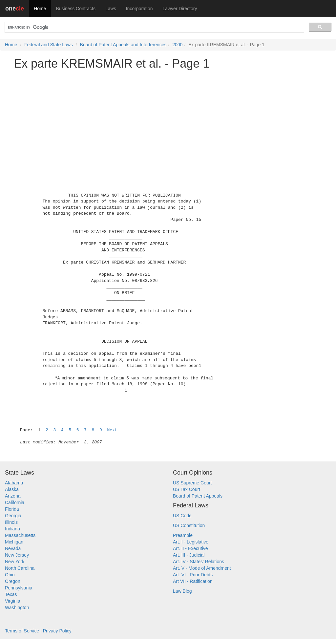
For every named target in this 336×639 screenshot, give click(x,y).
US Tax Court (186, 489)
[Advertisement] (168, 120)
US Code (182, 515)
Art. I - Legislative (190, 541)
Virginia (12, 601)
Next (112, 430)
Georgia (13, 515)
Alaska (12, 489)
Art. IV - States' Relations (198, 561)
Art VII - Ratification (193, 581)
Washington (17, 607)
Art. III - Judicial (188, 555)
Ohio (10, 574)
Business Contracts (75, 8)
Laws (110, 8)
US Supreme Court (192, 482)
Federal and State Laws (48, 44)
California (14, 502)
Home (40, 8)
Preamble (183, 535)
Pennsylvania (18, 587)
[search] (154, 27)
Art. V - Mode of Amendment (202, 568)
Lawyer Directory (179, 8)
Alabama (14, 482)
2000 (177, 44)
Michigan (14, 541)
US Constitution (189, 525)
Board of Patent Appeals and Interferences (123, 44)
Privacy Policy (57, 630)
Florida (12, 509)
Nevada (13, 548)
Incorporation (139, 8)
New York (14, 561)
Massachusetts (20, 535)
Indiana (12, 528)
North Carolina (19, 568)
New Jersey (17, 555)
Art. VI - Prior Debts (193, 574)
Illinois (11, 522)
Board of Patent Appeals (197, 496)
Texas (11, 594)
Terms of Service (22, 630)
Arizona (12, 496)
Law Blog (182, 591)
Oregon (12, 581)
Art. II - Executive (190, 548)
